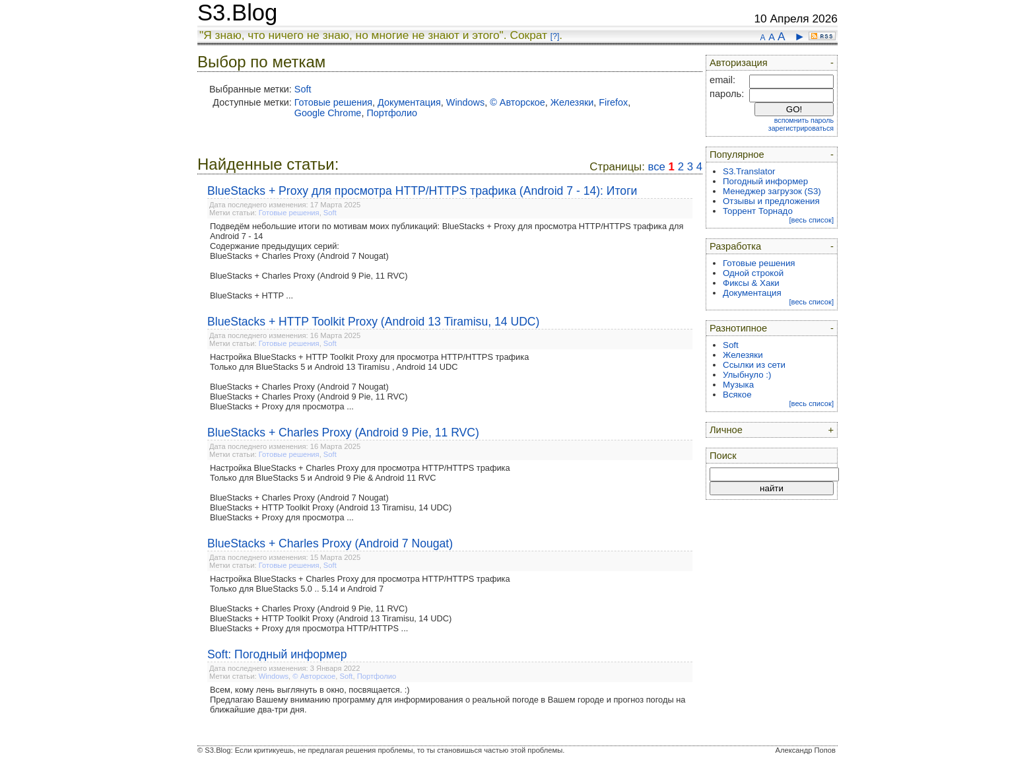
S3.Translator (749, 171)
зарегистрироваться (801, 128)
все (656, 166)
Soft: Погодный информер (277, 654)
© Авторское (517, 102)
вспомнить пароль (804, 120)
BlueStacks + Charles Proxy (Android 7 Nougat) (330, 543)
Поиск (723, 455)
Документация (409, 102)
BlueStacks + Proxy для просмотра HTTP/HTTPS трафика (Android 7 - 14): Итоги (422, 190)
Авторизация (739, 62)
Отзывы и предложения (771, 201)
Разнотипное (738, 328)
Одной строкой (753, 273)
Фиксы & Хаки (751, 283)
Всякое (737, 394)
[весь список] (811, 220)
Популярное (737, 154)
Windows (465, 102)
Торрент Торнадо (758, 211)
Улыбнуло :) (747, 375)
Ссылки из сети (754, 365)
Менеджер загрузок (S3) (772, 191)
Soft (303, 89)
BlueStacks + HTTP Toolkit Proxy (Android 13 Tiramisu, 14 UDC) (373, 321)
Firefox (613, 102)
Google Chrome (328, 113)
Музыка (738, 385)
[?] (555, 36)
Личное (726, 430)
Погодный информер (765, 181)
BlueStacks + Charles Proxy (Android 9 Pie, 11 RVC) (343, 432)
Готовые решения (333, 102)
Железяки (572, 102)
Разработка (735, 246)
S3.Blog (237, 12)
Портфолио (391, 113)
